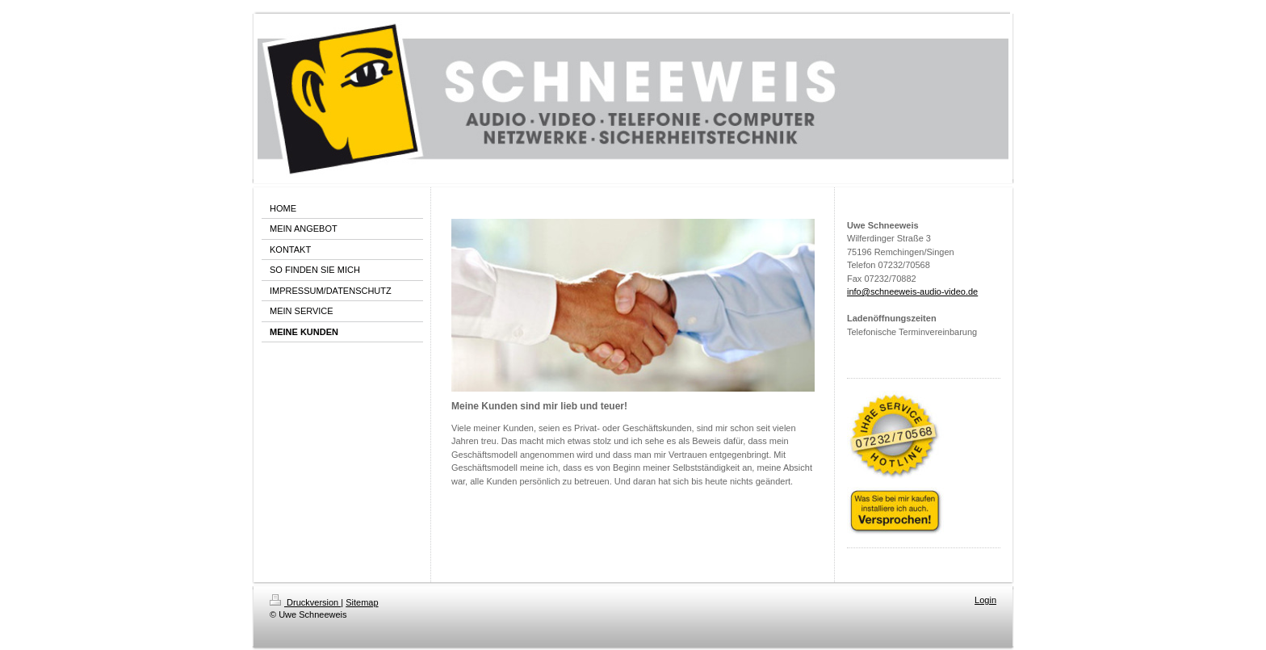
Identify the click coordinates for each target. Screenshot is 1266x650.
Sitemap (362, 602)
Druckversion (305, 602)
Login (985, 600)
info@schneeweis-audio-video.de (912, 291)
